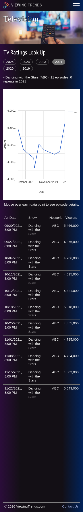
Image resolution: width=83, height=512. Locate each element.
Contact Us (70, 506)
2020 (10, 68)
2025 (10, 62)
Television (21, 18)
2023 (42, 62)
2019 (26, 68)
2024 (26, 62)
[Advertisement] (41, 447)
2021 (58, 62)
